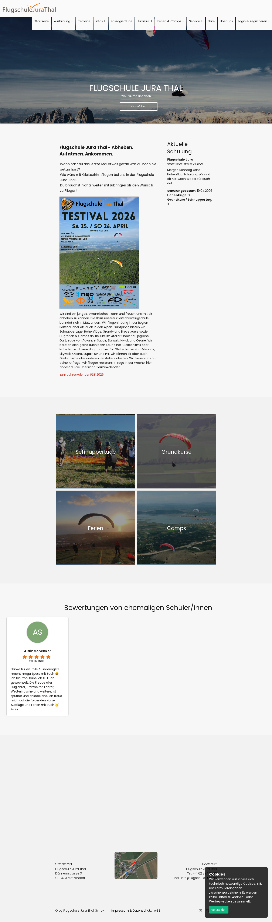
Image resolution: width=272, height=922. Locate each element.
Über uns (226, 21)
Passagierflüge (121, 21)
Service (194, 21)
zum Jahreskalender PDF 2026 (82, 374)
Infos (99, 21)
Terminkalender (108, 367)
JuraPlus (143, 21)
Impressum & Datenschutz (131, 910)
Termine (84, 21)
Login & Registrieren (252, 21)
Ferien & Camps (169, 21)
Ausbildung (62, 21)
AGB (157, 910)
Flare (211, 21)
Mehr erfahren (138, 106)
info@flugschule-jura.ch (199, 866)
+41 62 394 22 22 (205, 861)
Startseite (41, 21)
